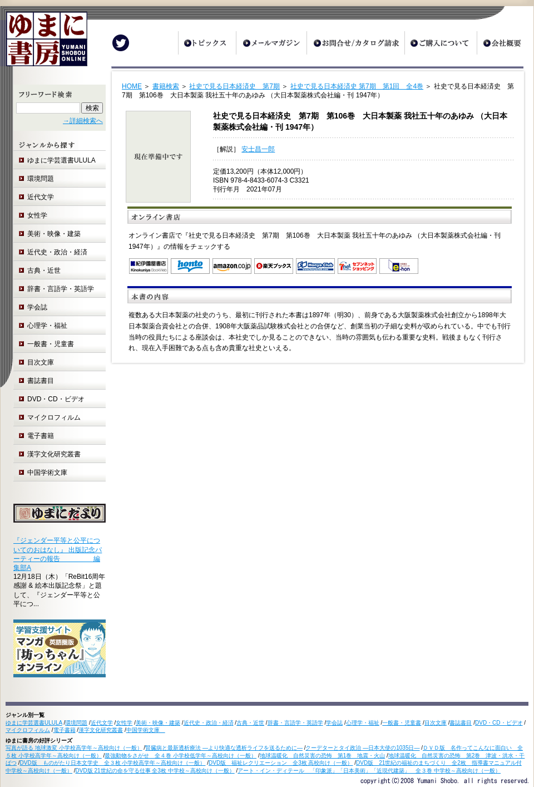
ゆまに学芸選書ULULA (61, 160)
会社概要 (505, 43)
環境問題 (40, 179)
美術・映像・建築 (54, 234)
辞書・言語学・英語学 (60, 289)
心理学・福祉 (47, 325)
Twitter (120, 43)
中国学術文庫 (50, 472)
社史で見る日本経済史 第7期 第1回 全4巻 (356, 86)
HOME (132, 86)
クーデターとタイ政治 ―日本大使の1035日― (362, 748)
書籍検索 (165, 86)
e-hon (398, 266)
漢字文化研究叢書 (54, 454)
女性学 (37, 215)
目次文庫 (40, 362)
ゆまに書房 (43, 43)
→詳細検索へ (83, 121)
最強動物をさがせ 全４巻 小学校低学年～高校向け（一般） (180, 755)
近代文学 (40, 197)
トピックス (207, 43)
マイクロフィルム (54, 417)
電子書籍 (40, 436)
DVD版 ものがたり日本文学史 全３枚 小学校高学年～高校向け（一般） (113, 763)
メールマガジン (271, 43)
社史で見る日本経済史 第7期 (234, 86)
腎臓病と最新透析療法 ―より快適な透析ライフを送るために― (224, 748)
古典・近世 (44, 270)
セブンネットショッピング (357, 266)
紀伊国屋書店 (148, 266)
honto (190, 266)
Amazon (231, 266)
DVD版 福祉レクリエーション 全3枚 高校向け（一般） (281, 763)
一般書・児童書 (50, 344)
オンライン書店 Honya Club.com (315, 266)
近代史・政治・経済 (57, 252)
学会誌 (37, 307)
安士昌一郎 (258, 149)
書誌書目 (40, 381)
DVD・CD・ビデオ (56, 399)
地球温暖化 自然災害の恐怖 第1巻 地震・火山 (322, 755)
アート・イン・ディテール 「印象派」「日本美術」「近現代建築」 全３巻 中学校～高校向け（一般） (369, 771)
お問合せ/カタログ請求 (355, 43)
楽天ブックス (273, 266)
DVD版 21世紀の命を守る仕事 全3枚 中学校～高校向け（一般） (155, 771)
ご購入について (440, 43)
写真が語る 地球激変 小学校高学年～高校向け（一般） (74, 748)
